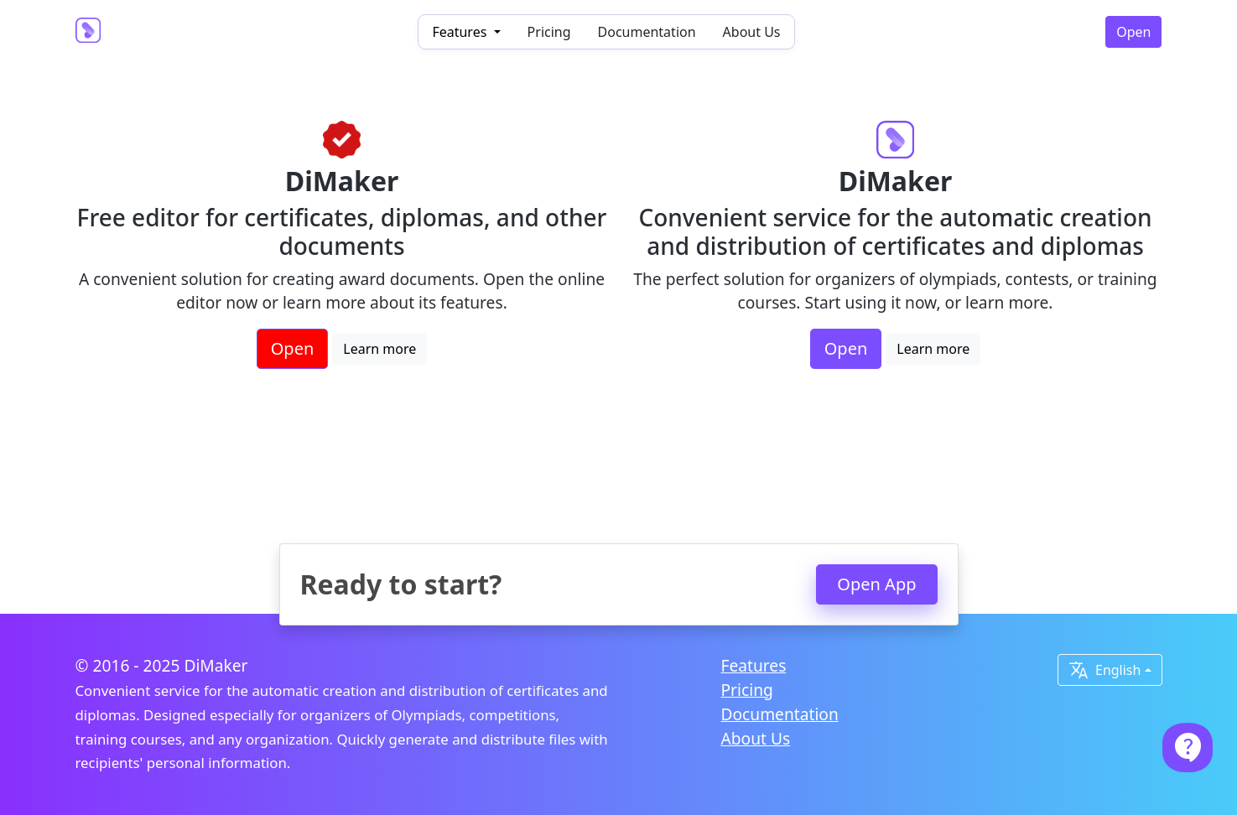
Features (754, 665)
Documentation (647, 32)
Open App (876, 584)
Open (1133, 32)
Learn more (379, 349)
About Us (752, 32)
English (1104, 670)
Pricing (549, 32)
